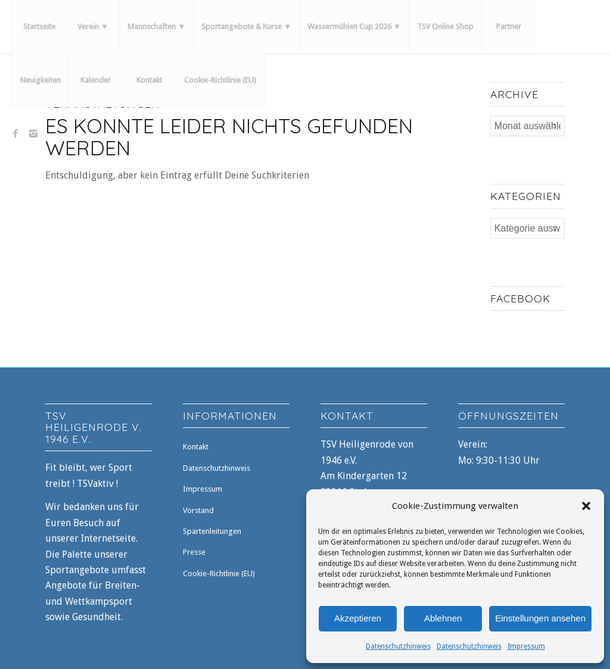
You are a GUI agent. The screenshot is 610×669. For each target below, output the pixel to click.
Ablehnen (443, 618)
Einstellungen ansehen (540, 618)
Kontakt (195, 446)
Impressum (526, 646)
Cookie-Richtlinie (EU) (219, 573)
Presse (194, 552)
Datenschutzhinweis (398, 646)
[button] (586, 506)
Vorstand (198, 510)
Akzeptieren (357, 618)
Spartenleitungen (212, 531)
